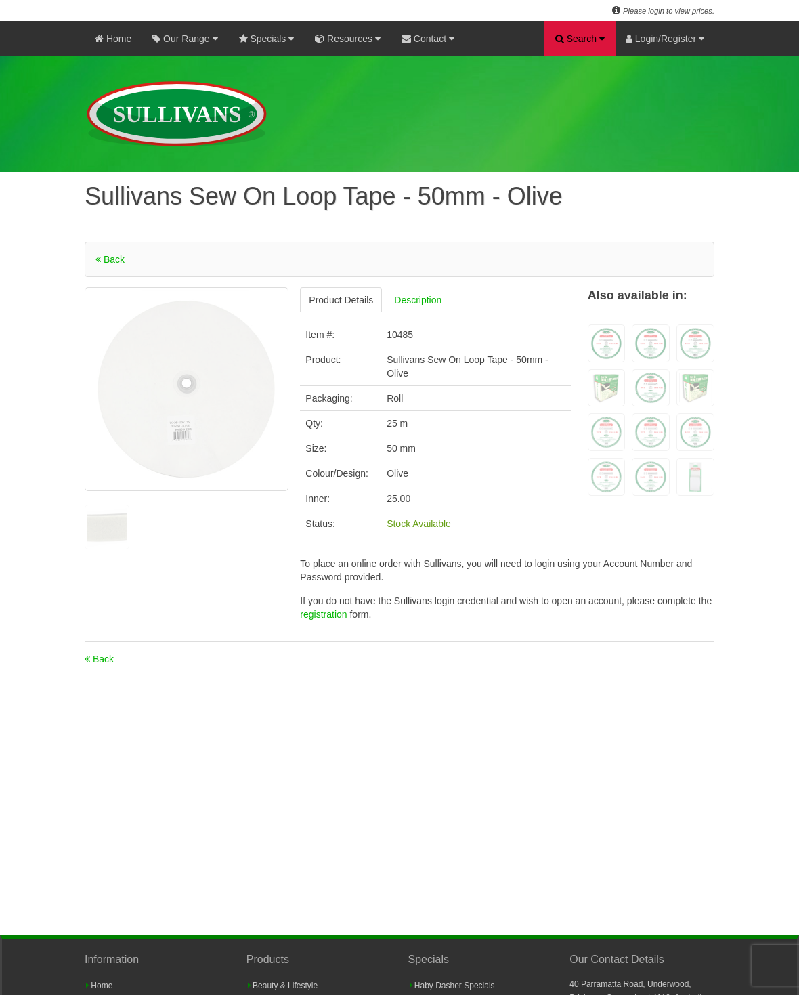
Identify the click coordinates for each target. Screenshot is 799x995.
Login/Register (665, 38)
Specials (267, 38)
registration (324, 614)
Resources (348, 38)
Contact (428, 38)
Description (417, 300)
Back (110, 259)
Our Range (184, 38)
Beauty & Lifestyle (283, 985)
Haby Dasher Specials (452, 985)
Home (113, 38)
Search (580, 38)
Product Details (341, 300)
